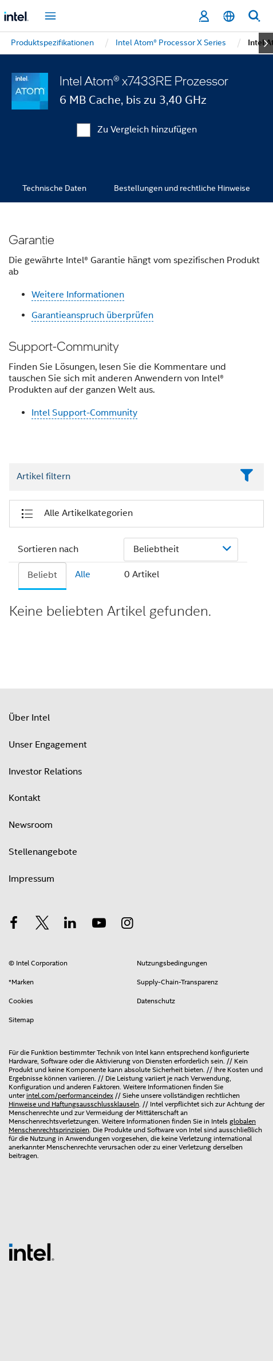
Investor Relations (45, 771)
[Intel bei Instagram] (127, 924)
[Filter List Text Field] (120, 477)
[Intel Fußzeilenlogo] (31, 1251)
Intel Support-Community (84, 413)
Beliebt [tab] (42, 575)
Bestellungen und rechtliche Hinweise (182, 188)
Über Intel (29, 717)
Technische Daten (54, 188)
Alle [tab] (82, 574)
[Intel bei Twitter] (42, 924)
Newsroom (31, 825)
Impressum (31, 879)
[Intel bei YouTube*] (99, 924)
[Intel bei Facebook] (13, 924)
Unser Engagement (48, 744)
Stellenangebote (43, 852)
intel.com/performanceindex (69, 1095)
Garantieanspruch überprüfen (92, 315)
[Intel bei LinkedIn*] (70, 924)
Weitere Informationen (77, 294)
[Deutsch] (229, 16)
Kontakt (25, 798)
